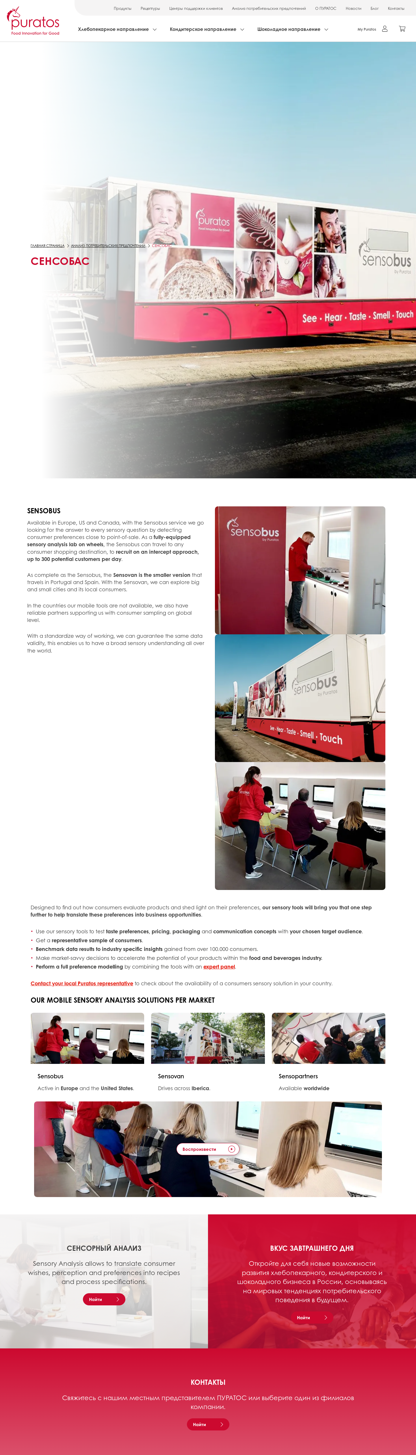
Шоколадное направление (288, 29)
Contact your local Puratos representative (82, 983)
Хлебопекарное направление (113, 29)
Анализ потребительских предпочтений (269, 8)
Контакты (396, 8)
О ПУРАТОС (326, 8)
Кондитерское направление (203, 29)
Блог (375, 8)
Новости (353, 8)
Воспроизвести (199, 1149)
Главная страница (47, 245)
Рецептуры (150, 8)
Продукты (122, 8)
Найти (95, 1299)
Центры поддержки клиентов (196, 8)
